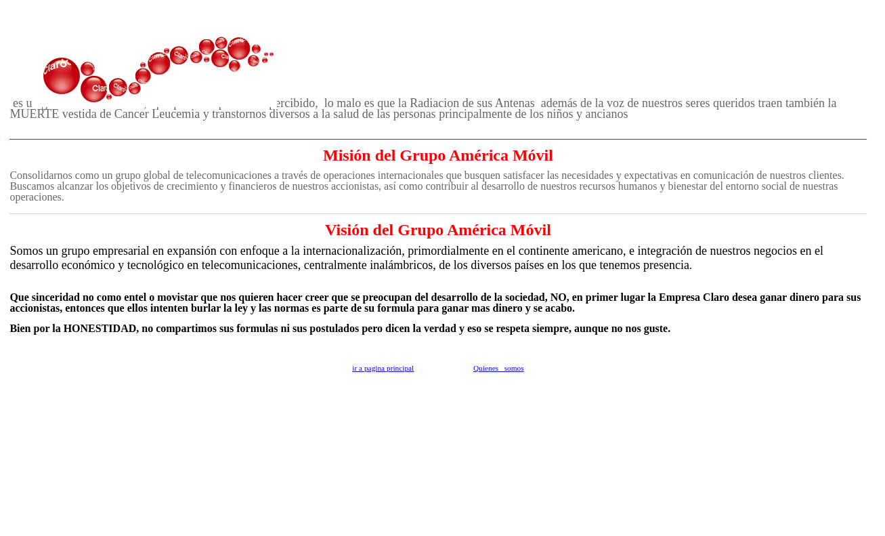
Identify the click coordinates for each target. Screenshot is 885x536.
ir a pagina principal (383, 368)
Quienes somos (498, 368)
